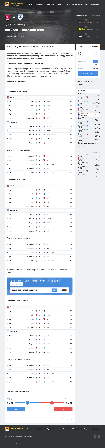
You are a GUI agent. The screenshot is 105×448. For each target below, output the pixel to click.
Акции (86, 4)
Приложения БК (40, 4)
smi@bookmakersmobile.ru (30, 443)
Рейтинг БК (66, 4)
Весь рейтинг (96, 15)
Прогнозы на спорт (54, 4)
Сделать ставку (87, 73)
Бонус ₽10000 (16, 284)
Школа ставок (77, 4)
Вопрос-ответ (95, 4)
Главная (30, 4)
